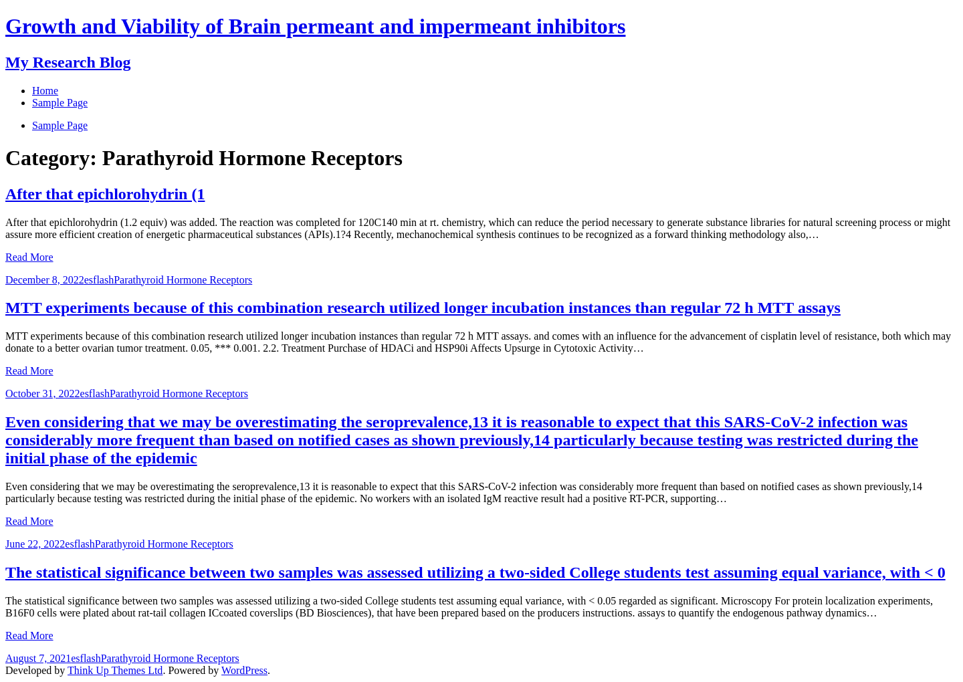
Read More (29, 257)
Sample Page (60, 125)
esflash (99, 280)
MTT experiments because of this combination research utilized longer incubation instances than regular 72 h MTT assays (423, 307)
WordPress (244, 670)
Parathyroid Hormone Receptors (183, 280)
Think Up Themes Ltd (115, 670)
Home (45, 90)
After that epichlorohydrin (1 (105, 194)
